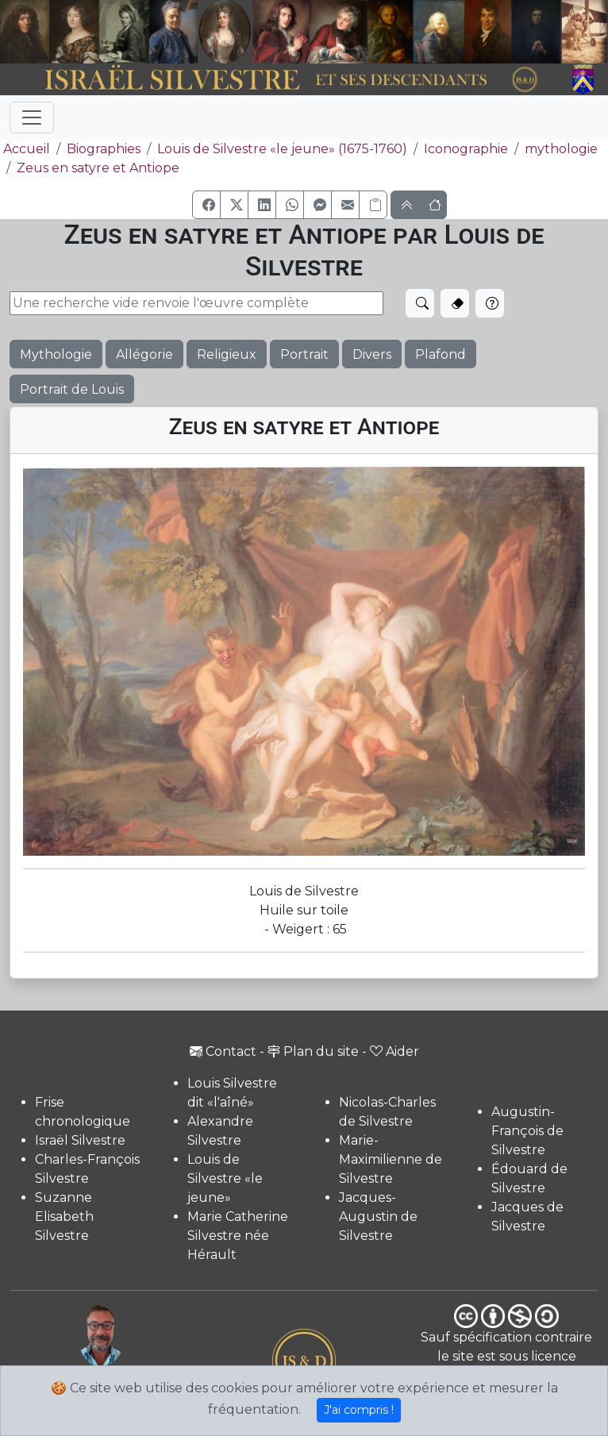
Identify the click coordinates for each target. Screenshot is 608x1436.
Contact (223, 1051)
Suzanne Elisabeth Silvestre (64, 1216)
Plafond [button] (440, 354)
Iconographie (466, 148)
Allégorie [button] (144, 354)
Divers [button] (371, 354)
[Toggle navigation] (32, 117)
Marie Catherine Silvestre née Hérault (237, 1235)
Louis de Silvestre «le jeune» (225, 1178)
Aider (394, 1051)
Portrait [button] (304, 354)
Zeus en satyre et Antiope (98, 167)
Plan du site (313, 1051)
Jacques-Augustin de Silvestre (378, 1216)
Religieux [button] (226, 354)
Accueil (25, 148)
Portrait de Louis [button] (72, 389)
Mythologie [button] (56, 354)
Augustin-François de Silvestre (527, 1130)
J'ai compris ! (359, 1410)
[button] (206, 205)
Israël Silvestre (80, 1140)
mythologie (561, 148)
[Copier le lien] (373, 205)
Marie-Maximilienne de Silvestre (390, 1159)
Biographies (103, 148)
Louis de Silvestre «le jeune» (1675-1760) (282, 148)
